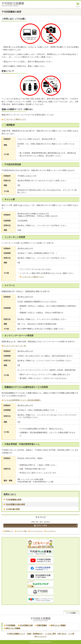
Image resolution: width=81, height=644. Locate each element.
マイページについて (36, 531)
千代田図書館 (10, 625)
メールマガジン (51, 531)
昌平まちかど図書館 (58, 625)
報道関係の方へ (38, 634)
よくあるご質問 (50, 634)
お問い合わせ (61, 634)
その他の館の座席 (13, 509)
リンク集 (71, 634)
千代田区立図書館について (16, 634)
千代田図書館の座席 (13, 500)
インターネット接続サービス (14, 119)
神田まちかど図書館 (13, 628)
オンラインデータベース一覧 (14, 346)
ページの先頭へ (71, 613)
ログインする (40, 525)
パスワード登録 (22, 531)
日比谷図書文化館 (26, 625)
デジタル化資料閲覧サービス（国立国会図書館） (22, 400)
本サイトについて (40, 636)
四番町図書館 (42, 625)
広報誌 (29, 634)
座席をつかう (10, 494)
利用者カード (9, 531)
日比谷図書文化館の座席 (15, 504)
